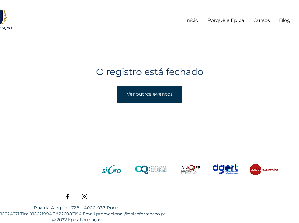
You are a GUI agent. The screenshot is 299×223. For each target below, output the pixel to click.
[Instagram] (84, 196)
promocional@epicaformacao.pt (130, 214)
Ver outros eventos (150, 94)
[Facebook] (67, 196)
